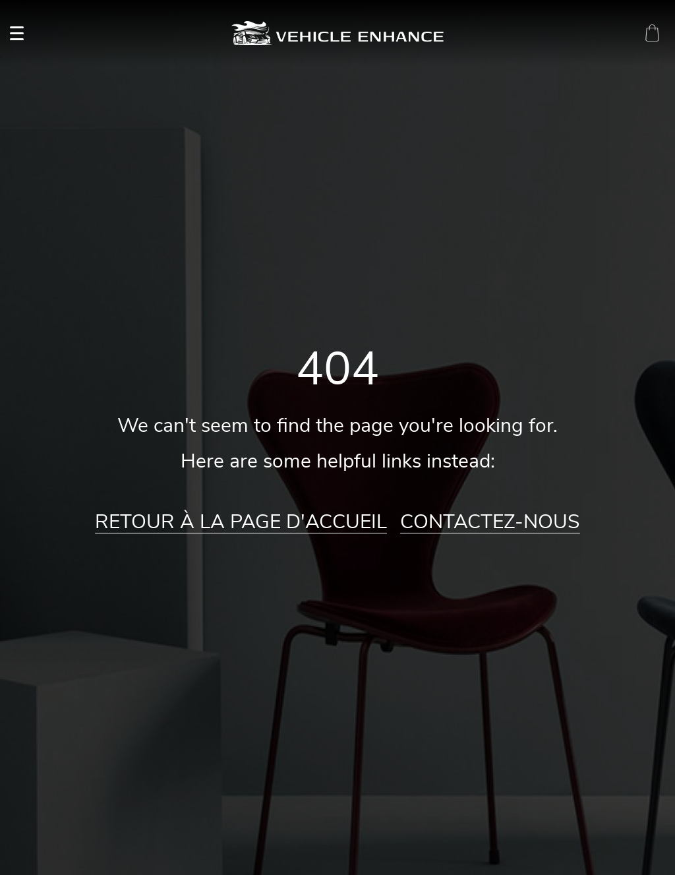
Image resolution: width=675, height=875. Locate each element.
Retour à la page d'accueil (241, 522)
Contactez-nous (490, 522)
